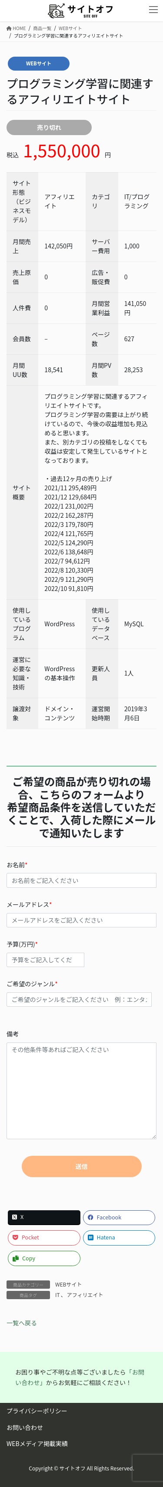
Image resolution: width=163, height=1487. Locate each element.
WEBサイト (38, 63)
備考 (81, 1084)
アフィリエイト (85, 1294)
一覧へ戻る (22, 1322)
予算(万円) (81, 953)
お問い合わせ (25, 1427)
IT (57, 1294)
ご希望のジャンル (81, 993)
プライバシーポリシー (37, 1410)
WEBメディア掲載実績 (37, 1443)
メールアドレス (81, 913)
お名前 (81, 874)
